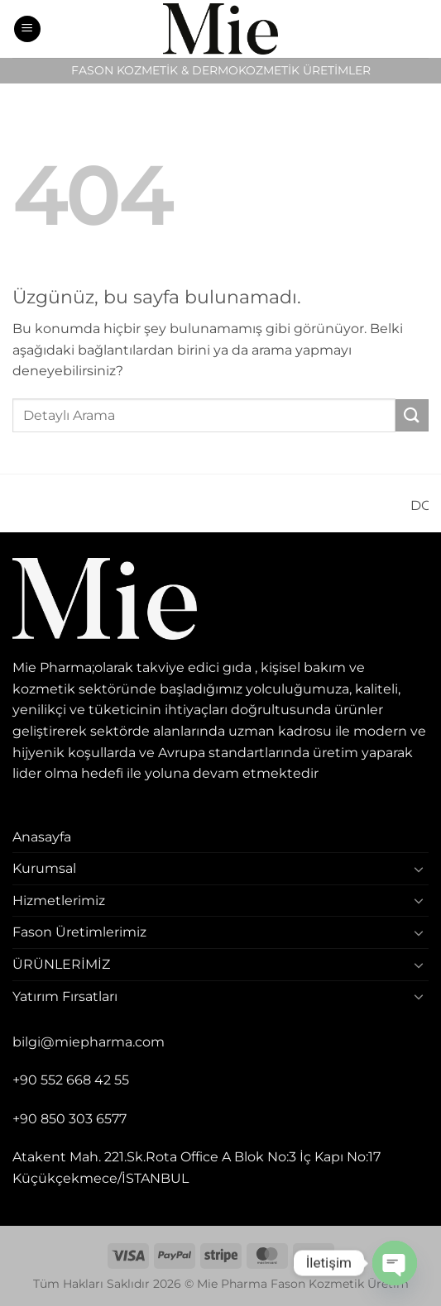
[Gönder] (412, 415)
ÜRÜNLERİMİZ (61, 964)
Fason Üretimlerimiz (79, 932)
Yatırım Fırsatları (64, 996)
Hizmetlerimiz (58, 900)
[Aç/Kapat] (419, 869)
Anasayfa (41, 837)
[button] (27, 29)
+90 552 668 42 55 (70, 1080)
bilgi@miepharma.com (88, 1042)
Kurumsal (44, 868)
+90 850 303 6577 (69, 1119)
